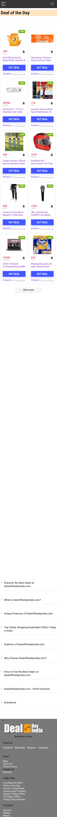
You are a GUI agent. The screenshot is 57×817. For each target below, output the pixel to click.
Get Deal (14, 67)
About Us (7, 763)
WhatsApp (20, 747)
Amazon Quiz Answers (14, 791)
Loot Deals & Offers (13, 782)
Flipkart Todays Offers (14, 794)
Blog (5, 761)
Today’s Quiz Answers (14, 799)
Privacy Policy (10, 766)
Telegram (31, 747)
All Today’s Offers (12, 796)
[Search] (52, 4)
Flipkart (7, 812)
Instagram (42, 747)
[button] (28, 587)
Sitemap (7, 772)
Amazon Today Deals (13, 788)
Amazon (7, 73)
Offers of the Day (11, 785)
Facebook (8, 747)
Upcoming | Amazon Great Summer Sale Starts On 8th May (41, 60)
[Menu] (3, 4)
